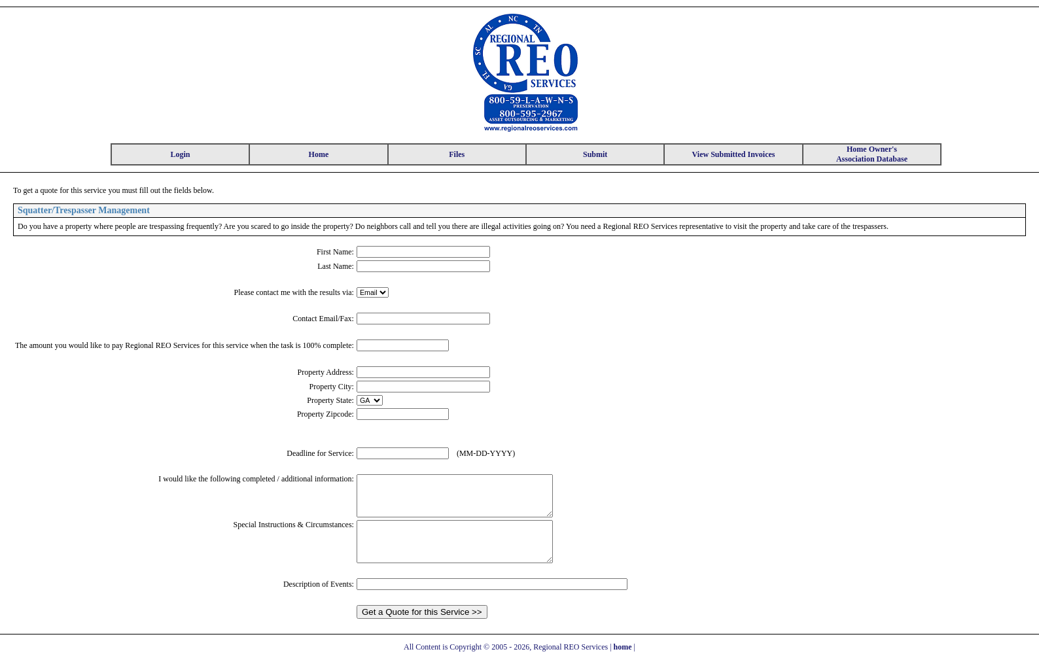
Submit (595, 154)
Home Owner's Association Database (871, 154)
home (623, 646)
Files (457, 154)
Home (319, 154)
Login (180, 154)
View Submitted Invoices (733, 154)
